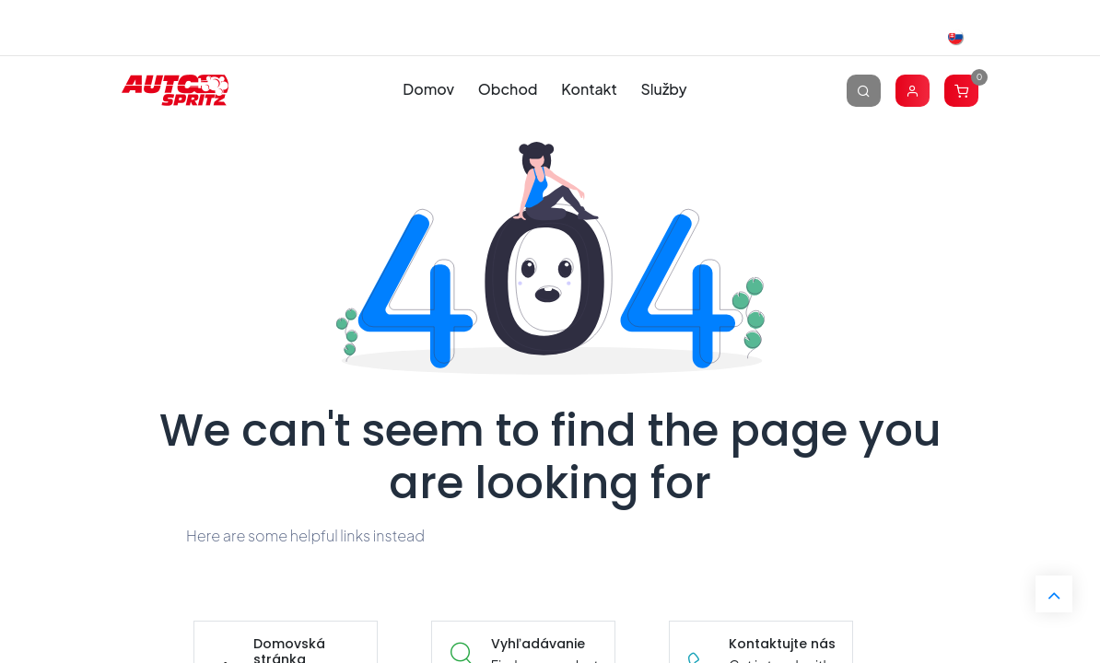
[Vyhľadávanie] (864, 89)
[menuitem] (429, 90)
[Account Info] (912, 89)
